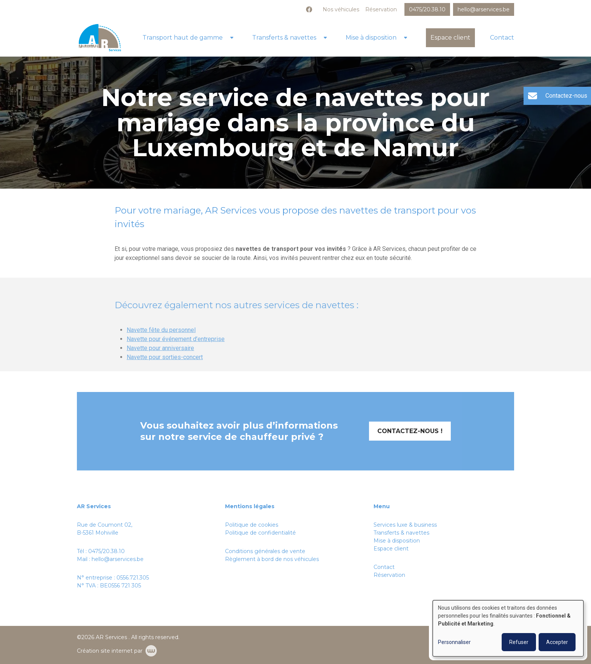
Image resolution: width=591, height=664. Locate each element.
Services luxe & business (405, 524)
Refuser (518, 642)
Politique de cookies (251, 524)
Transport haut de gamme (182, 37)
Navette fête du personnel (161, 340)
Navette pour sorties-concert (165, 368)
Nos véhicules (341, 9)
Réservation (381, 9)
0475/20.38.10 (106, 551)
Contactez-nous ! (409, 442)
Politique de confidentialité (260, 532)
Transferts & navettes (284, 37)
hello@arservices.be (118, 559)
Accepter (557, 642)
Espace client (450, 37)
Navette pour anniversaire (160, 359)
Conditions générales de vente (265, 551)
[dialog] (508, 628)
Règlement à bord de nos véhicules (272, 559)
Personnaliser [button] (454, 642)
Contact (502, 37)
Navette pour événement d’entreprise (176, 350)
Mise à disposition (371, 37)
